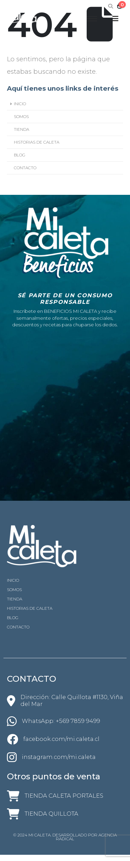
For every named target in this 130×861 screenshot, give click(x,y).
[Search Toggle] (111, 6)
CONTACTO (25, 167)
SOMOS (21, 116)
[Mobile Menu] (115, 19)
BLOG (19, 155)
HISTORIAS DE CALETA (36, 142)
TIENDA (21, 129)
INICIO (20, 103)
